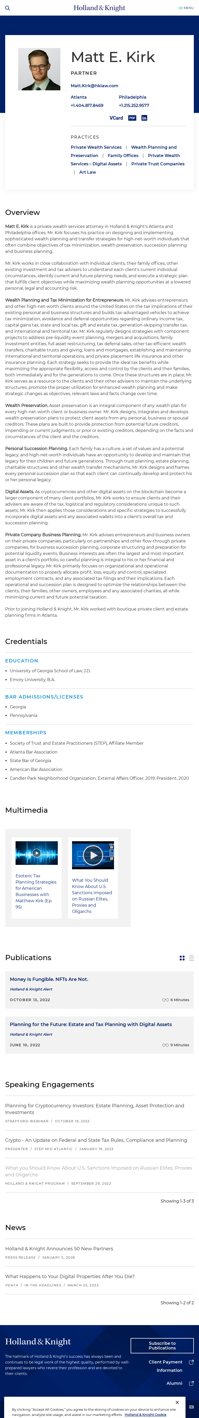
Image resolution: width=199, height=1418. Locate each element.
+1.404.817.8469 (87, 105)
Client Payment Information (165, 1366)
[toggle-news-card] (182, 958)
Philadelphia (132, 97)
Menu (189, 8)
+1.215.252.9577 (134, 105)
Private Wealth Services (96, 147)
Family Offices (123, 155)
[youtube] (191, 1407)
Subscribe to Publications (162, 1346)
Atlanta (79, 97)
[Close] (177, 1411)
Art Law (87, 172)
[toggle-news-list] (191, 958)
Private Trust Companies (157, 163)
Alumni (174, 1383)
